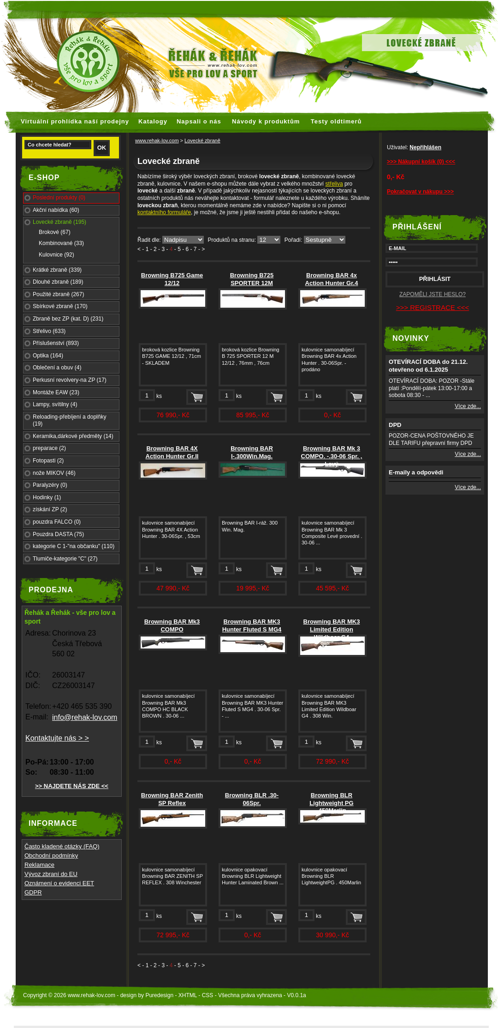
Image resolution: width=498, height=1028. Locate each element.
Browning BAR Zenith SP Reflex (172, 799)
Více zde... (468, 406)
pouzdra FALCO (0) (57, 522)
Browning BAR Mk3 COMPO (172, 625)
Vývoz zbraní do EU (50, 873)
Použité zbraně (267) (58, 294)
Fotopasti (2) (48, 460)
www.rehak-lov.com (157, 140)
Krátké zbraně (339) (57, 270)
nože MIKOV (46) (54, 473)
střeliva (334, 184)
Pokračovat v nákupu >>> (420, 191)
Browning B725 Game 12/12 (172, 279)
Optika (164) (48, 355)
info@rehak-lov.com (84, 717)
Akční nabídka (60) (56, 210)
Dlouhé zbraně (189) (58, 282)
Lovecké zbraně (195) (59, 222)
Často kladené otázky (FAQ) (62, 846)
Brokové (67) (55, 232)
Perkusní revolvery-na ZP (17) (70, 380)
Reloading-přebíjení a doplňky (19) (69, 420)
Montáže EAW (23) (56, 392)
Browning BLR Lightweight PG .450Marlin (331, 803)
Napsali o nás (199, 121)
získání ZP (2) (50, 509)
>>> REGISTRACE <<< (432, 307)
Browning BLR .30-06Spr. (252, 799)
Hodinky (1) (47, 497)
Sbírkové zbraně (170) (60, 306)
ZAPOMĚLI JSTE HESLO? (432, 294)
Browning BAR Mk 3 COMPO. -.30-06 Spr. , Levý (331, 456)
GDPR (33, 892)
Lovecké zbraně (202, 140)
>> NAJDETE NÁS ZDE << (71, 786)
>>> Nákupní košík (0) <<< (421, 161)
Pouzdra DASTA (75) (58, 534)
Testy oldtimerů (336, 121)
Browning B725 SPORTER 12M (252, 279)
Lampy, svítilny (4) (55, 404)
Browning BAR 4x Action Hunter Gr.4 (331, 279)
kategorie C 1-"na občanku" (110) (73, 546)
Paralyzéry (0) (50, 485)
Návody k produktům (266, 121)
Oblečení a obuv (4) (57, 367)
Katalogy (152, 121)
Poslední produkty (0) (59, 197)
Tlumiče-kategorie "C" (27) (65, 558)
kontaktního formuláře (164, 212)
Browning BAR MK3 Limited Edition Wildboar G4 (331, 629)
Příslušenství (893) (56, 343)
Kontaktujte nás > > (57, 738)
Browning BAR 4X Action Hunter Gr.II (172, 452)
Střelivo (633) (49, 331)
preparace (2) (49, 448)
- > (201, 249)
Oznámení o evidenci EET (59, 883)
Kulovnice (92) (56, 254)
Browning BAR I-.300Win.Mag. (252, 452)
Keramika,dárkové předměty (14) (73, 436)
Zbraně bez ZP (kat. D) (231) (68, 318)
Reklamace (39, 864)
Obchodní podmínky (51, 855)
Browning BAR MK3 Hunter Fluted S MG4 (252, 625)
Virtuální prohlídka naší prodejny (75, 121)
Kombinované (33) (61, 243)
